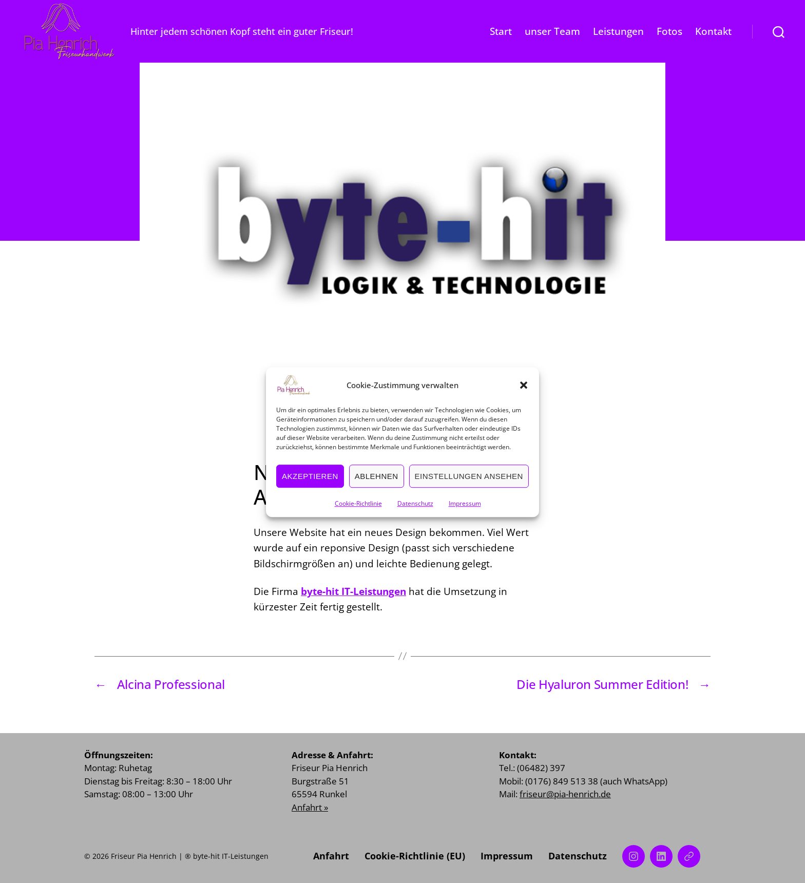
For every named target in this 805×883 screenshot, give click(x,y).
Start (501, 31)
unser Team (552, 31)
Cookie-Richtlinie (358, 515)
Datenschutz (415, 515)
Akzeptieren (310, 488)
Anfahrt (331, 856)
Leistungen (618, 31)
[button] (524, 397)
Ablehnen (376, 488)
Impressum (465, 515)
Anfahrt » (310, 807)
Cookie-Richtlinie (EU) (415, 856)
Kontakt (713, 31)
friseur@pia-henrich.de (565, 794)
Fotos (669, 31)
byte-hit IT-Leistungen (353, 591)
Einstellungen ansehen (469, 488)
